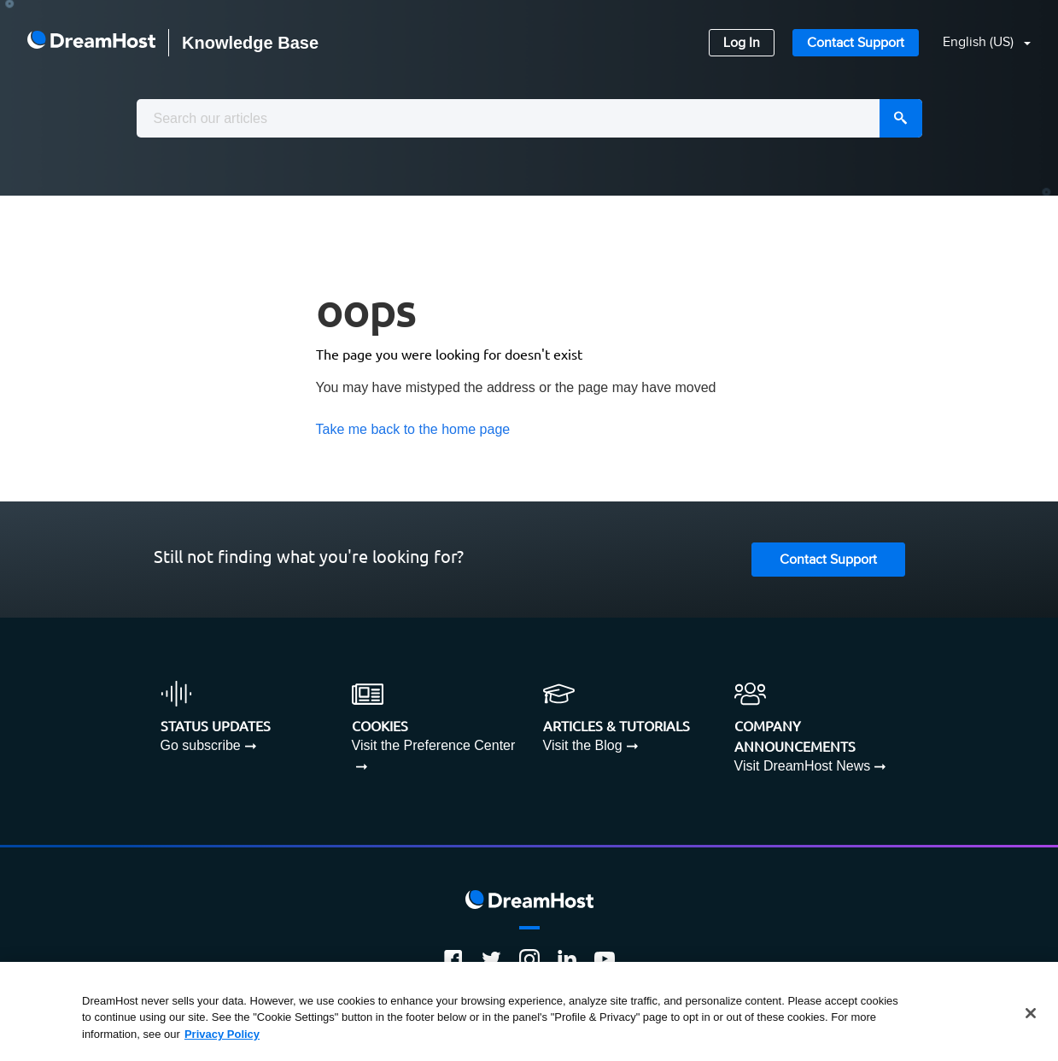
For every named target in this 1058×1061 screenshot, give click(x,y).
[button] (976, 43)
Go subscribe (201, 745)
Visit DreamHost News (802, 766)
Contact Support (855, 43)
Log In (741, 43)
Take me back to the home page (413, 429)
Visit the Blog (583, 745)
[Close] (1030, 1018)
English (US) (980, 42)
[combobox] (529, 118)
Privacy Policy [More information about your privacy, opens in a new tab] (222, 1039)
